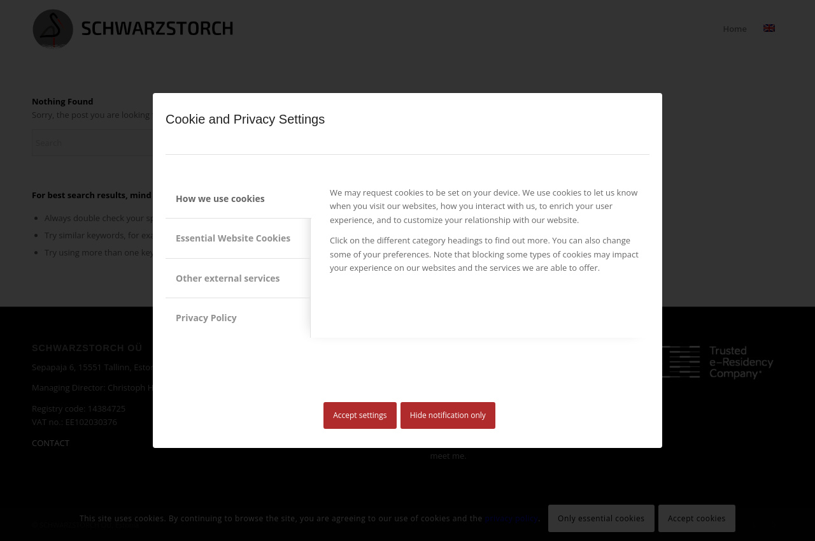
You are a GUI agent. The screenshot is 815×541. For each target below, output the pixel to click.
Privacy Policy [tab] (206, 318)
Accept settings (359, 415)
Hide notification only (448, 415)
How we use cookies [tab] (220, 198)
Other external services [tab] (228, 278)
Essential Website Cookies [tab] (233, 238)
